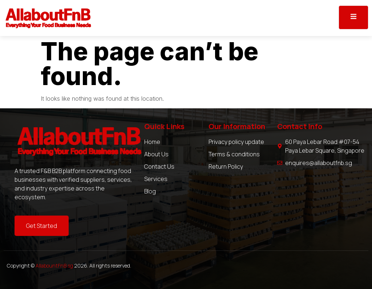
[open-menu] (353, 17)
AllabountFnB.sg (54, 265)
